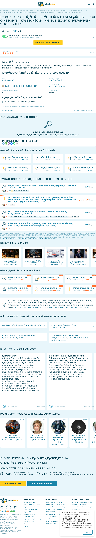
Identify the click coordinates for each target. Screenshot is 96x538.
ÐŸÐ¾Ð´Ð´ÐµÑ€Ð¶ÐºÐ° (52, 521)
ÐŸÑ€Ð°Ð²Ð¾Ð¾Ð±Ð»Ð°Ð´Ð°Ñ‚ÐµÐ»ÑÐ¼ (57, 519)
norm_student (7, 110)
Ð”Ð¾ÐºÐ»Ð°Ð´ (8, 80)
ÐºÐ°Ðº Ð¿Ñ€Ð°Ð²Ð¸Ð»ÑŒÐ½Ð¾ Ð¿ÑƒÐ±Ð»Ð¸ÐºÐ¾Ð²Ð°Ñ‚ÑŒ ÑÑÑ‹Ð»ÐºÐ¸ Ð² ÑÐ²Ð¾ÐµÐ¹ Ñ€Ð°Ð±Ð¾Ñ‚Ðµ (41, 238)
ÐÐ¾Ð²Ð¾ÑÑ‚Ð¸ (29, 502)
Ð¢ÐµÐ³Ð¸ (27, 526)
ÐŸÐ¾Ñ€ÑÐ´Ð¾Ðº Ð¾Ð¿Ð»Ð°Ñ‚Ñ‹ (55, 509)
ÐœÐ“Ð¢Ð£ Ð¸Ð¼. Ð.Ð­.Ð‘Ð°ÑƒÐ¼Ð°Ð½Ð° (19, 86)
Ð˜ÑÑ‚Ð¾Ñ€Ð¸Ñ (56, 80)
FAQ (25, 524)
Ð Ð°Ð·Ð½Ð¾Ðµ (29, 521)
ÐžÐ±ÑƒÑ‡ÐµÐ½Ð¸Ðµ (13, 483)
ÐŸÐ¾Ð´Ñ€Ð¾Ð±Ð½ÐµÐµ (42, 483)
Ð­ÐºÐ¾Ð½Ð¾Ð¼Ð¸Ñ (30, 514)
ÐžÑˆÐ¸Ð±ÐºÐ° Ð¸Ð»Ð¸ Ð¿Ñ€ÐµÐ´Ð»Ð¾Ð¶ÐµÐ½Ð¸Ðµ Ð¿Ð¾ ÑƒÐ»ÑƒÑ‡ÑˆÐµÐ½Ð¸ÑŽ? (25, 106)
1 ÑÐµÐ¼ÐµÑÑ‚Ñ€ (57, 86)
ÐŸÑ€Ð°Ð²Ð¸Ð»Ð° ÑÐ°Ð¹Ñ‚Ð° (54, 502)
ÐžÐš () (87, 532)
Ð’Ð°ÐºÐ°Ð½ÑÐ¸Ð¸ (50, 524)
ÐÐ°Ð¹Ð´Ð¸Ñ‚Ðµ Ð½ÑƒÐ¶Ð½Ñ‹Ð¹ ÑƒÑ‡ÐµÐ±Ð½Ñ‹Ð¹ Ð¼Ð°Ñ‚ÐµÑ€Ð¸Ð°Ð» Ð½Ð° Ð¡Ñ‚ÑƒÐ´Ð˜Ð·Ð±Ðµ (51, 307)
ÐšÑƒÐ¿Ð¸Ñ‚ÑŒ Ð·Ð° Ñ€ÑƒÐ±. (48, 42)
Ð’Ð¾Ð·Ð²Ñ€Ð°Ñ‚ (50, 512)
